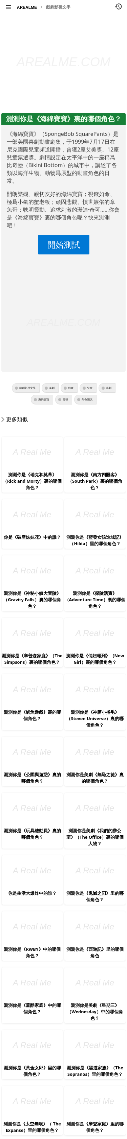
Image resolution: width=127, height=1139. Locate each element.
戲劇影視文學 (58, 7)
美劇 (52, 388)
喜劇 (108, 388)
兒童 (89, 388)
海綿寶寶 (43, 399)
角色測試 (87, 399)
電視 (65, 399)
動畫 (70, 388)
